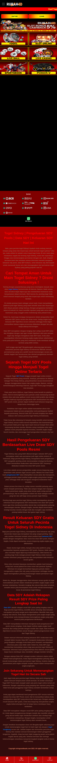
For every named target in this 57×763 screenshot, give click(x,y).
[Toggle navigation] (3, 4)
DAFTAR (14, 16)
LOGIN (42, 16)
